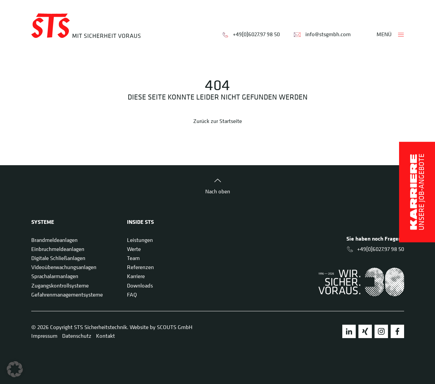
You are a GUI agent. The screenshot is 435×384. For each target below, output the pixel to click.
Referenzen (140, 267)
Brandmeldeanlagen (54, 240)
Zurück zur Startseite (217, 121)
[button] (15, 369)
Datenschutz (76, 335)
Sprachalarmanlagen (54, 276)
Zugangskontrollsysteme (60, 285)
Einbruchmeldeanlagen (57, 249)
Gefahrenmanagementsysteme (67, 294)
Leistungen (140, 240)
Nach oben (217, 191)
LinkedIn (349, 331)
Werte (134, 249)
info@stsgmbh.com (328, 34)
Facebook (397, 331)
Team (133, 258)
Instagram (381, 331)
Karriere (136, 276)
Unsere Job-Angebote (417, 192)
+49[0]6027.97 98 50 (256, 34)
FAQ (132, 294)
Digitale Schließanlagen (58, 258)
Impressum (44, 335)
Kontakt (105, 335)
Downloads (140, 285)
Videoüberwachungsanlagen (63, 267)
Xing (365, 331)
